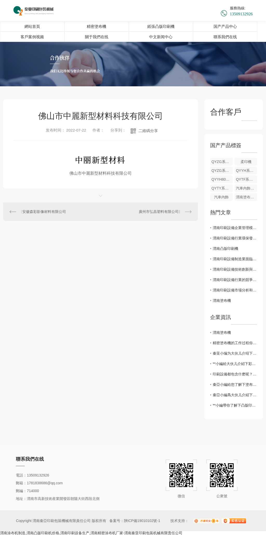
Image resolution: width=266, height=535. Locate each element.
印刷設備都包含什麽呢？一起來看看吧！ (235, 374)
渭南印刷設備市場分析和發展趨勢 (235, 290)
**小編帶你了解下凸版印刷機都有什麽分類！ (235, 405)
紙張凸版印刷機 (161, 26)
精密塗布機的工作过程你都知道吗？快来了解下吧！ (235, 343)
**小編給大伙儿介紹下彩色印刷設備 (235, 364)
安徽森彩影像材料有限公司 (44, 212)
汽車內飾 (221, 197)
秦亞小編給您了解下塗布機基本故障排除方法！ (235, 384)
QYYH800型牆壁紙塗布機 (222, 179)
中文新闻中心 (160, 37)
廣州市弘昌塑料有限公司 (159, 212)
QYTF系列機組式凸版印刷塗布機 (246, 179)
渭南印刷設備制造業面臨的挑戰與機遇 (235, 259)
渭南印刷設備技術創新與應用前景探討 (235, 269)
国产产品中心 (225, 26)
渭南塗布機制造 (246, 197)
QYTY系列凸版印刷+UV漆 (222, 188)
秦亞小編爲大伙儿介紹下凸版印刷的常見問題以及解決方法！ (235, 395)
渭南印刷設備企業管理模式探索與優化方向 (235, 228)
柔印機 (246, 162)
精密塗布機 (96, 26)
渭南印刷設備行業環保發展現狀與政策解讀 (235, 238)
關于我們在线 (96, 37)
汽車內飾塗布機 (246, 188)
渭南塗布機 (222, 300)
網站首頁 (32, 26)
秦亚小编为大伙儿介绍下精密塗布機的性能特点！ (235, 353)
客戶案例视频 (32, 37)
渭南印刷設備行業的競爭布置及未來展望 (235, 280)
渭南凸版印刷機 (225, 248)
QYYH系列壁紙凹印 (246, 170)
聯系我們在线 (225, 37)
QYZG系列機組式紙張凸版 (222, 162)
